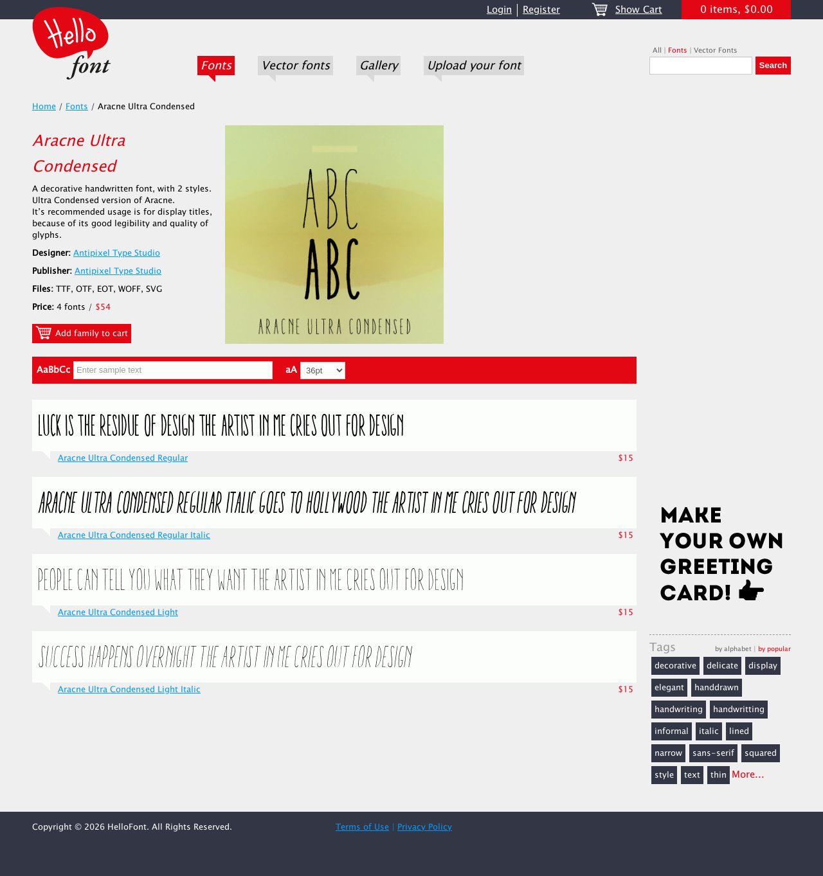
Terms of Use (362, 827)
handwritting (738, 709)
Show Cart (638, 10)
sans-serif (713, 753)
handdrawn (716, 687)
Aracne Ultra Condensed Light (118, 612)
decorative (675, 665)
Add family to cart (81, 333)
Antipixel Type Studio (116, 253)
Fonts (216, 66)
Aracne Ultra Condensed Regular (123, 458)
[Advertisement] (720, 294)
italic (709, 731)
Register (541, 10)
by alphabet (733, 649)
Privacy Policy (424, 827)
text (692, 775)
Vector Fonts (715, 50)
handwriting (679, 709)
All (657, 50)
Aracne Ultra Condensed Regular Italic (134, 535)
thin (718, 775)
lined (739, 731)
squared (761, 753)
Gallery (378, 66)
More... (748, 774)
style (664, 775)
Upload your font (474, 66)
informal (672, 731)
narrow (668, 753)
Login (499, 10)
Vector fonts (295, 66)
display (762, 665)
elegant (669, 687)
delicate (722, 665)
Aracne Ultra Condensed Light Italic (129, 689)
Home (44, 106)
